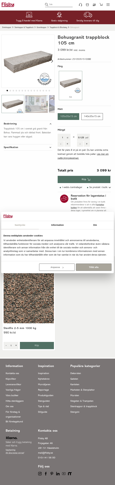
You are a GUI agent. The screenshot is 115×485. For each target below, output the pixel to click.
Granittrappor (41, 27)
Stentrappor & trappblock (24, 27)
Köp (84, 179)
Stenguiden (44, 401)
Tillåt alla (94, 267)
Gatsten (74, 379)
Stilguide (42, 412)
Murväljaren (44, 384)
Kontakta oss (12, 373)
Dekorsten (75, 373)
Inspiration (43, 373)
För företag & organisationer (13, 414)
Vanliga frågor (13, 390)
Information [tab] (57, 225)
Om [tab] (95, 225)
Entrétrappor (6, 27)
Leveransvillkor (13, 384)
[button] (7, 90)
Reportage (43, 390)
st (67, 138)
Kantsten (74, 384)
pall (86, 138)
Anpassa (57, 267)
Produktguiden (45, 395)
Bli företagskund (14, 422)
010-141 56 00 (46, 458)
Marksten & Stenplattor (82, 390)
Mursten (74, 395)
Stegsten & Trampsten (81, 401)
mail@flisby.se (45, 453)
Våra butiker (12, 395)
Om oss (9, 406)
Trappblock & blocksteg (58, 27)
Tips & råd (43, 406)
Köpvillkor (11, 379)
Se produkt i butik (98, 187)
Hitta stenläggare (15, 401)
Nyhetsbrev (44, 379)
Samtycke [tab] (20, 225)
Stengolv (75, 412)
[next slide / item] (51, 61)
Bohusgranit (74, 27)
